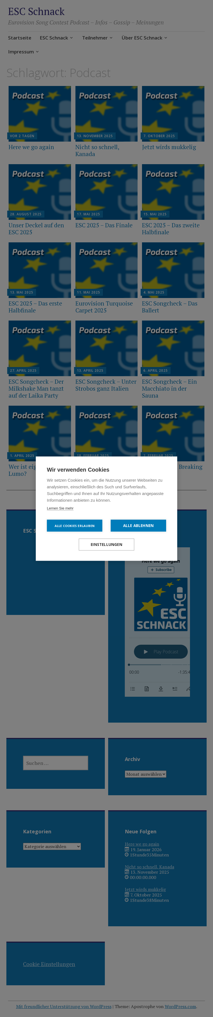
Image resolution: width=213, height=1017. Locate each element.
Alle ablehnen (138, 525)
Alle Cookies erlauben (75, 525)
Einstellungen (106, 544)
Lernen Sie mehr (60, 508)
